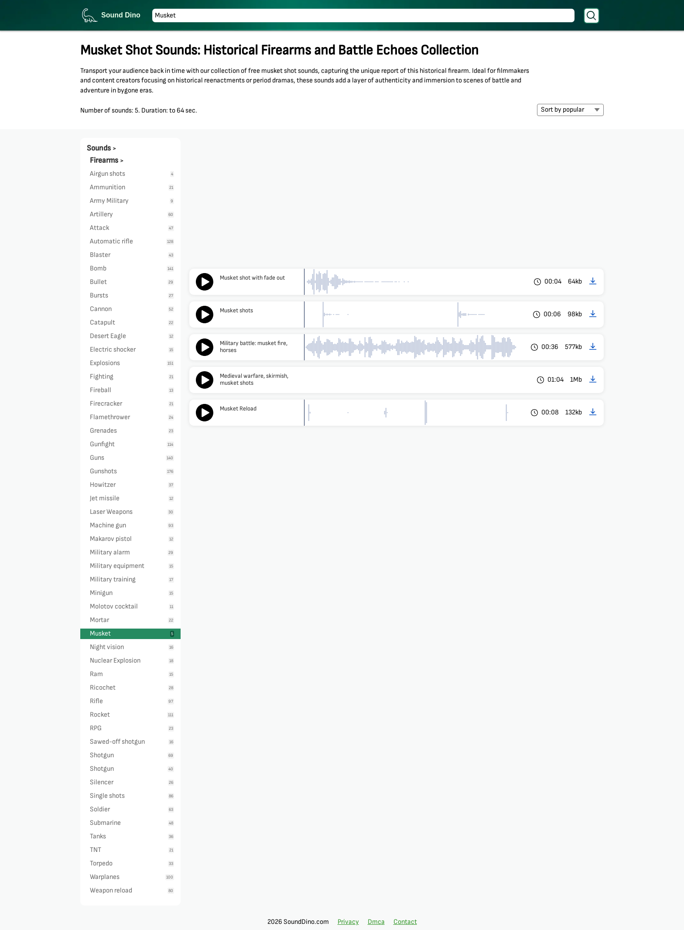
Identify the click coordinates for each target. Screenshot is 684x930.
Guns (132, 458)
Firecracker (132, 404)
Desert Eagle (132, 336)
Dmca (376, 922)
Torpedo (132, 863)
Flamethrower (132, 417)
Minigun (132, 593)
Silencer (132, 782)
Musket (132, 633)
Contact (405, 922)
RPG (132, 728)
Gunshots (132, 471)
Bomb (132, 268)
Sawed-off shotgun (132, 742)
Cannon (132, 309)
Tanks (132, 836)
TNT (132, 850)
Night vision (132, 647)
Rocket (132, 715)
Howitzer (132, 485)
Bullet (132, 282)
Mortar (132, 620)
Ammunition (132, 187)
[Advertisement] (396, 203)
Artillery (132, 214)
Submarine (132, 823)
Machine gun (132, 525)
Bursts (132, 295)
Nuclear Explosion (132, 660)
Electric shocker (132, 349)
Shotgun (132, 755)
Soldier (132, 809)
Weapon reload (132, 890)
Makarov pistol (132, 539)
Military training (132, 579)
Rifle (132, 701)
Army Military (132, 201)
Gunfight (132, 444)
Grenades (132, 431)
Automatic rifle (132, 241)
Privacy (348, 922)
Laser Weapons (132, 512)
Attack (132, 228)
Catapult (132, 322)
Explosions (132, 363)
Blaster (132, 255)
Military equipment (132, 566)
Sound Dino (120, 15)
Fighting (132, 377)
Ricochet (132, 688)
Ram (132, 674)
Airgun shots (132, 174)
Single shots (132, 796)
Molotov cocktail (132, 606)
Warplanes (132, 877)
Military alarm (132, 552)
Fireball (132, 390)
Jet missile (132, 498)
